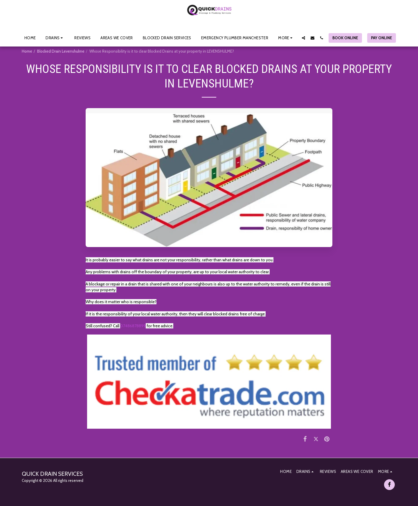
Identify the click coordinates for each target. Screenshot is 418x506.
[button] (55, 38)
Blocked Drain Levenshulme (60, 51)
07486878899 (133, 325)
